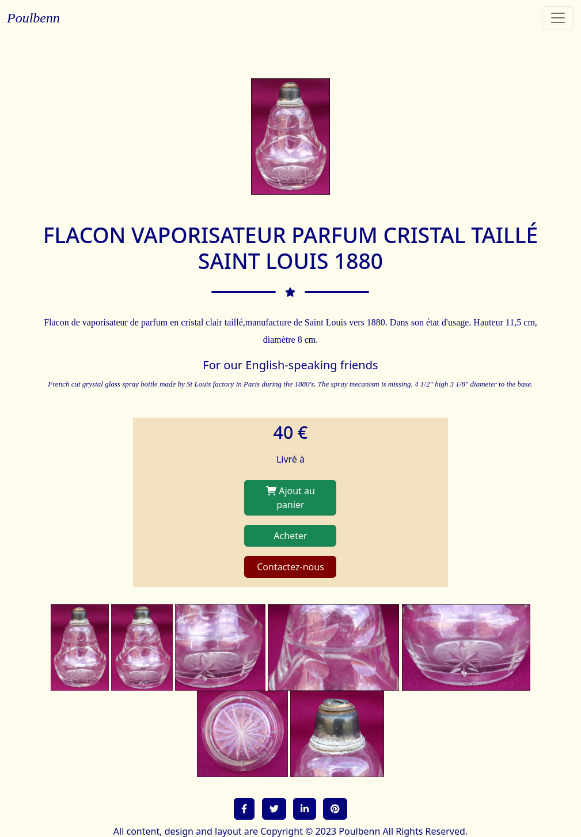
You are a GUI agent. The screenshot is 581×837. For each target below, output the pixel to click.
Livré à (290, 459)
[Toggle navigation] (558, 17)
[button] (244, 809)
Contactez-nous (290, 566)
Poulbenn (33, 17)
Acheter (290, 535)
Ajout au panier (290, 497)
